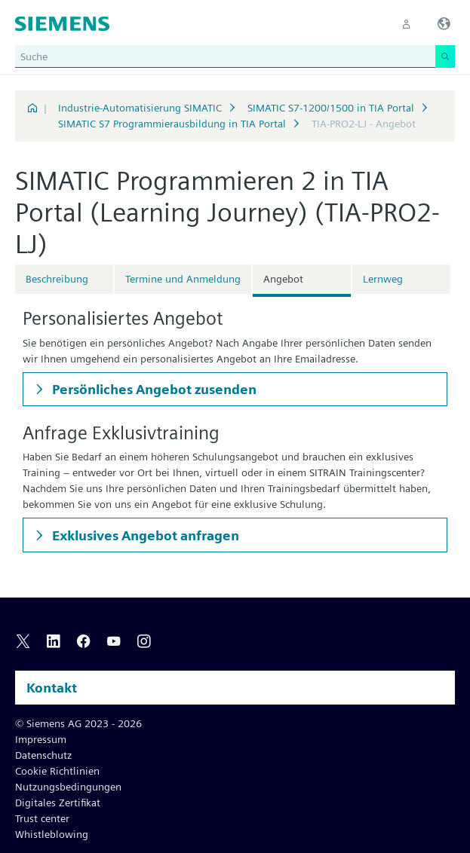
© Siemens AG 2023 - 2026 (78, 723)
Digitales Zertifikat (57, 802)
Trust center (42, 818)
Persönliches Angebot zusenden (153, 389)
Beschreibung (57, 279)
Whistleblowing (51, 834)
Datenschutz (43, 755)
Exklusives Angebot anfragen (144, 535)
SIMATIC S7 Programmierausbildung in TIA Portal (172, 124)
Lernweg (383, 279)
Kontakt (51, 688)
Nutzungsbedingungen (68, 787)
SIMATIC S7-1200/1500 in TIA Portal (330, 108)
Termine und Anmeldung (183, 279)
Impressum (40, 739)
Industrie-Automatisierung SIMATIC (140, 108)
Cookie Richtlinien (57, 771)
